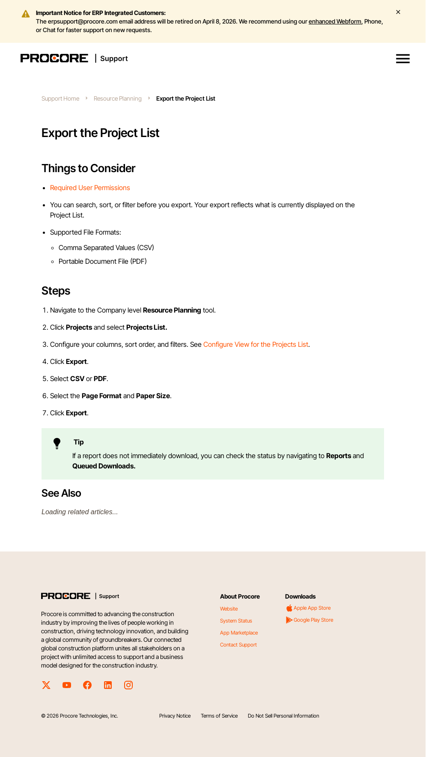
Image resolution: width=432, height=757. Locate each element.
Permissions (112, 187)
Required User (72, 187)
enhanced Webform (335, 21)
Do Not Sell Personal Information (283, 715)
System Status (236, 620)
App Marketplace (239, 632)
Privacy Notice (175, 715)
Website (229, 608)
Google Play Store (309, 620)
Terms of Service (219, 715)
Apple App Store (308, 608)
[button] (403, 59)
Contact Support (238, 644)
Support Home (60, 98)
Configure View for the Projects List (255, 344)
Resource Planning (118, 98)
